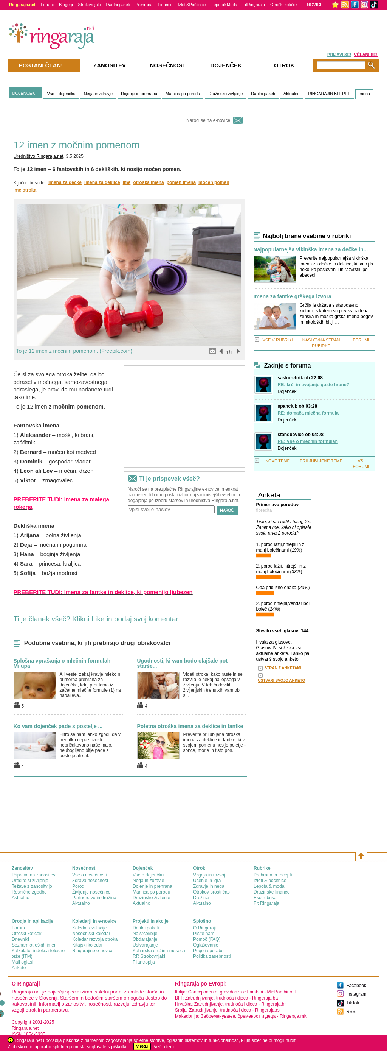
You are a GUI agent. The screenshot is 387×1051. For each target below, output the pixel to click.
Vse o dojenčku (61, 93)
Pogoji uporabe (208, 950)
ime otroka (25, 190)
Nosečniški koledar (91, 933)
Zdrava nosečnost (90, 880)
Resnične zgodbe (29, 892)
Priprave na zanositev (33, 875)
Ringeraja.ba (265, 998)
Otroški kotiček (283, 4)
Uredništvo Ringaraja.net (38, 156)
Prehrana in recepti (273, 875)
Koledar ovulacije (89, 928)
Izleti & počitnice (270, 880)
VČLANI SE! (366, 54)
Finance (165, 4)
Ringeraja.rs (267, 1010)
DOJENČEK (23, 93)
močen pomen (213, 182)
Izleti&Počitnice (192, 4)
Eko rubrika (265, 897)
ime (127, 182)
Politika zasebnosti (212, 956)
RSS (351, 1011)
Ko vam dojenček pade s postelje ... (58, 726)
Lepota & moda (269, 886)
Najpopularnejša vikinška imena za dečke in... (311, 250)
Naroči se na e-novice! (208, 120)
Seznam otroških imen (34, 945)
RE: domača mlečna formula (308, 413)
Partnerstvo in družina (94, 897)
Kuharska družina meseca (159, 950)
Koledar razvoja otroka (95, 939)
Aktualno (291, 93)
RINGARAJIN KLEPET (329, 93)
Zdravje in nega (208, 886)
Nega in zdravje (98, 93)
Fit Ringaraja (266, 903)
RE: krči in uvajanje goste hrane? (313, 384)
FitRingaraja (254, 4)
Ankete (19, 967)
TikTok (352, 1003)
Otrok (284, 65)
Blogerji (66, 4)
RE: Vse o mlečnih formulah (308, 441)
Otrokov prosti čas (211, 892)
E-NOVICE (313, 4)
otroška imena (148, 182)
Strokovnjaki (89, 4)
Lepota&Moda (224, 4)
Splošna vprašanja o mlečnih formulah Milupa (62, 663)
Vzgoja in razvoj (209, 875)
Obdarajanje (145, 939)
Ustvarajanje (145, 945)
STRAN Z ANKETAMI (283, 668)
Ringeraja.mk (293, 1016)
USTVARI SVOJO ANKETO (281, 680)
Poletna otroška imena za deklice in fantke (190, 726)
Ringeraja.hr (273, 1004)
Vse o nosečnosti (89, 875)
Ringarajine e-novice (92, 950)
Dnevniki (20, 939)
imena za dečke (65, 182)
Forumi (47, 4)
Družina (201, 897)
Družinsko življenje (225, 93)
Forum (18, 928)
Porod (78, 886)
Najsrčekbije (145, 933)
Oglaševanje (205, 945)
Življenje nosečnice (91, 892)
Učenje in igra (207, 880)
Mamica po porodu (183, 93)
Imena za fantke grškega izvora (292, 296)
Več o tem (164, 1046)
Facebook (356, 985)
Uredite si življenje (30, 880)
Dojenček (287, 391)
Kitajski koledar (87, 945)
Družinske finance (271, 892)
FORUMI (361, 340)
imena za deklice (102, 182)
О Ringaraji (204, 928)
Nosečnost (168, 65)
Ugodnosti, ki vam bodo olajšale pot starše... (182, 663)
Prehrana (143, 4)
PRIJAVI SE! (339, 54)
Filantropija (144, 962)
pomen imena (181, 182)
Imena (364, 93)
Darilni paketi (118, 4)
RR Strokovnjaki (149, 956)
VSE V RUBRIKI (277, 340)
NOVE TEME (277, 460)
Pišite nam (203, 933)
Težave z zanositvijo (32, 886)
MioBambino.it (281, 992)
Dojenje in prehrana (139, 93)
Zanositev (109, 65)
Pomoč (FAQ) (207, 939)
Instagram (356, 994)
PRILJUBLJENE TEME (321, 460)
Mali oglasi (22, 962)
